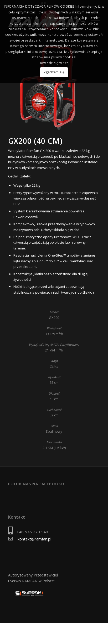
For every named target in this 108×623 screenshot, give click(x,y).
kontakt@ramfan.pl (34, 539)
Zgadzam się (54, 72)
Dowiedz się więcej (54, 63)
